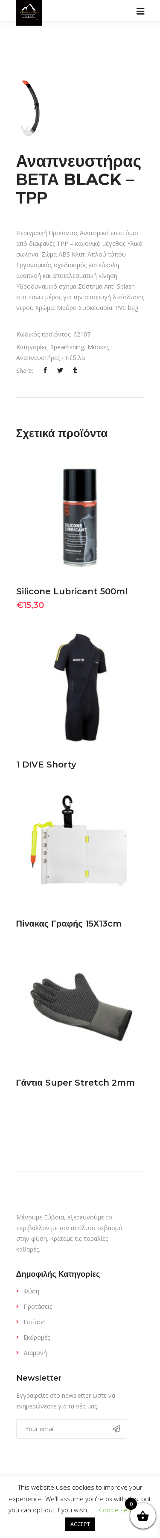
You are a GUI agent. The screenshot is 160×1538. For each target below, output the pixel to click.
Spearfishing (67, 347)
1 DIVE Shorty (46, 764)
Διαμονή (35, 1353)
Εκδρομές (36, 1337)
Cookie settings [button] (121, 1510)
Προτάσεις (37, 1306)
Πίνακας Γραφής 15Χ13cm (69, 923)
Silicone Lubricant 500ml (72, 591)
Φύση (31, 1291)
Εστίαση (34, 1322)
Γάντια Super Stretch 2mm (75, 1082)
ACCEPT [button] (80, 1524)
